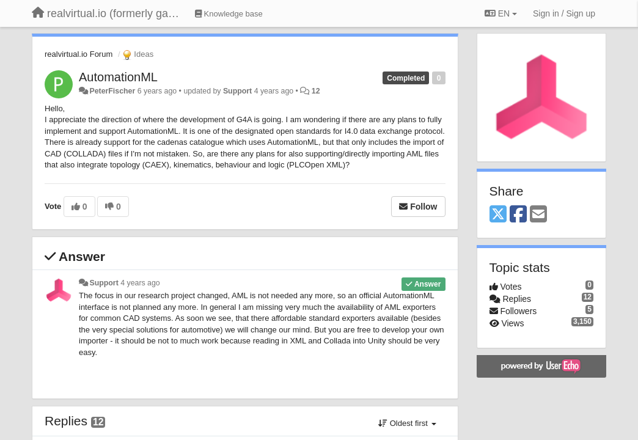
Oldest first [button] (407, 423)
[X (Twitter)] (498, 215)
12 (316, 91)
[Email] (538, 215)
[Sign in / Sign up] (564, 13)
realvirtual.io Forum (78, 54)
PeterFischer (112, 91)
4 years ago (140, 283)
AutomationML (118, 77)
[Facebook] (518, 215)
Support (237, 91)
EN (501, 13)
